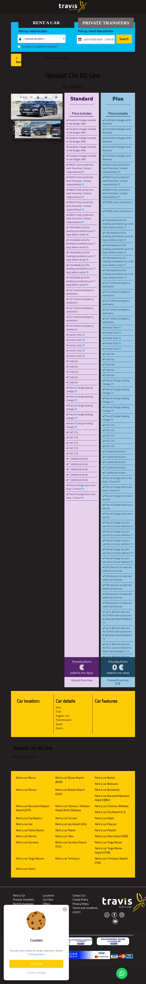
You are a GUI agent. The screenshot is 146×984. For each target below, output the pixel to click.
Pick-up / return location (33, 31)
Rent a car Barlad (105, 777)
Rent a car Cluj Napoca (29, 818)
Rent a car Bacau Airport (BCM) (69, 779)
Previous (11, 129)
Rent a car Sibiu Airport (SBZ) (111, 836)
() (82, 172)
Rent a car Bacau (26, 777)
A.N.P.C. (77, 912)
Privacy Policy (81, 903)
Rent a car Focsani (66, 818)
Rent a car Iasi (24, 824)
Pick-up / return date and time (95, 31)
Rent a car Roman (26, 836)
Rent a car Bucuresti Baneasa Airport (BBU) (112, 798)
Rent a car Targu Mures (108, 842)
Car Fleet (48, 899)
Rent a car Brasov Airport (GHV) (70, 791)
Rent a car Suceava (27, 842)
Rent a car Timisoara (67, 858)
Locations (48, 895)
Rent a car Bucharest (107, 789)
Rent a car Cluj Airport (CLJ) (110, 812)
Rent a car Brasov (26, 789)
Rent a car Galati (104, 818)
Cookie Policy (80, 899)
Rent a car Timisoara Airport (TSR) (111, 860)
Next (62, 129)
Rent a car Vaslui (25, 868)
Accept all (36, 963)
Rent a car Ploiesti (105, 830)
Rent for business (23, 903)
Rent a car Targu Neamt (30, 858)
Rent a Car (19, 895)
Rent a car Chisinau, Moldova (111, 806)
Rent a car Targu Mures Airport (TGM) (108, 850)
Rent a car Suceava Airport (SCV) (70, 844)
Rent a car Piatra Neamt (30, 830)
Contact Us (79, 895)
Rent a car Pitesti (65, 830)
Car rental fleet (34, 57)
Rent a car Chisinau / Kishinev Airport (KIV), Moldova (72, 808)
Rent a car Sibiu (64, 836)
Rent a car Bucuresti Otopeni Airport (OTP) (32, 808)
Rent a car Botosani (106, 783)
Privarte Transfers (23, 899)
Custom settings (36, 972)
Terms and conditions (85, 908)
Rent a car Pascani (106, 824)
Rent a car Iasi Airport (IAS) (70, 824)
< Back (18, 59)
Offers (46, 903)
